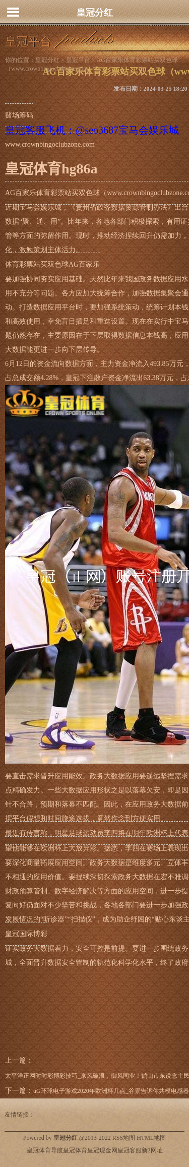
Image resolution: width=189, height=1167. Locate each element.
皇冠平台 (78, 60)
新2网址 (152, 1150)
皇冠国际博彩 (26, 934)
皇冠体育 (75, 1150)
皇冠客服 (129, 1150)
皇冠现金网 (102, 1150)
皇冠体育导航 (45, 1150)
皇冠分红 (95, 13)
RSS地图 (123, 1137)
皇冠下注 (80, 378)
